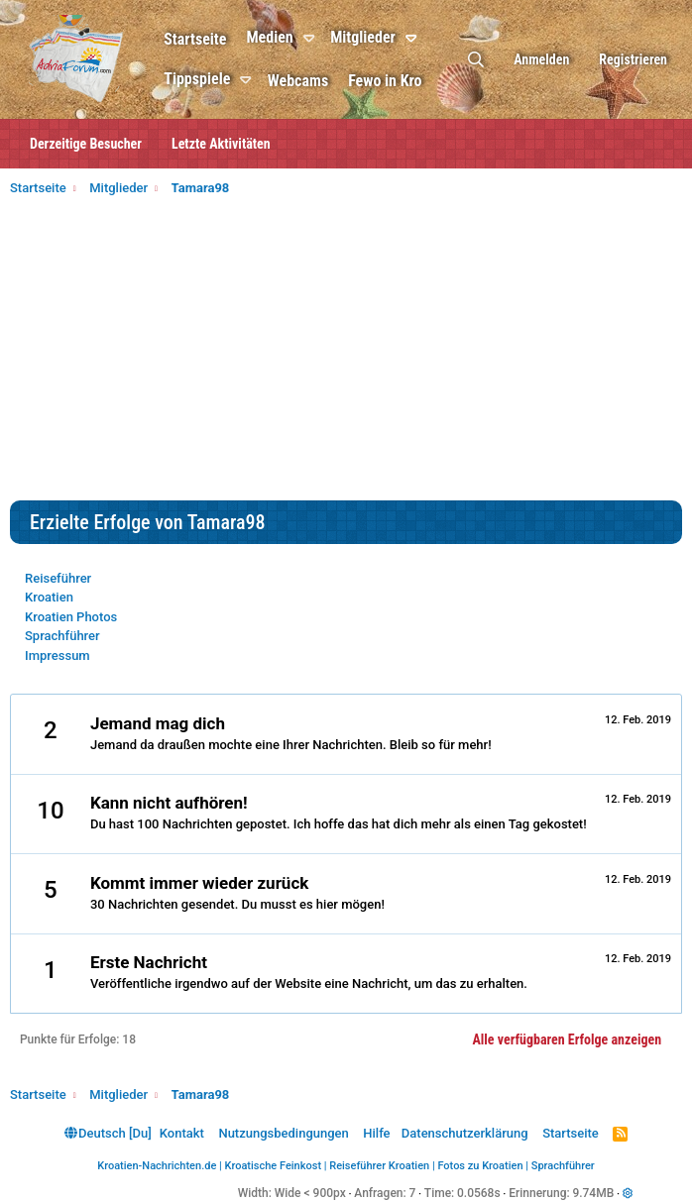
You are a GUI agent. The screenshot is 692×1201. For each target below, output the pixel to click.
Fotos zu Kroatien (479, 1165)
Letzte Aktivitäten (221, 144)
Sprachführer (62, 635)
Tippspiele (199, 78)
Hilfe (376, 1133)
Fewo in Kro (386, 80)
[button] (313, 38)
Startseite (197, 39)
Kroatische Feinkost (273, 1165)
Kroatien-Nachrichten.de (156, 1165)
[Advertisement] (346, 352)
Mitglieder (365, 37)
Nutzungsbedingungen (283, 1133)
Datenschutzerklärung (465, 1133)
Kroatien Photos (71, 616)
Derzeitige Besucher (86, 144)
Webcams (300, 80)
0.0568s (479, 1193)
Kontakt (182, 1133)
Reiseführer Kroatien (379, 1165)
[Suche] (476, 60)
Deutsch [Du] (108, 1133)
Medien (271, 37)
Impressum (57, 655)
